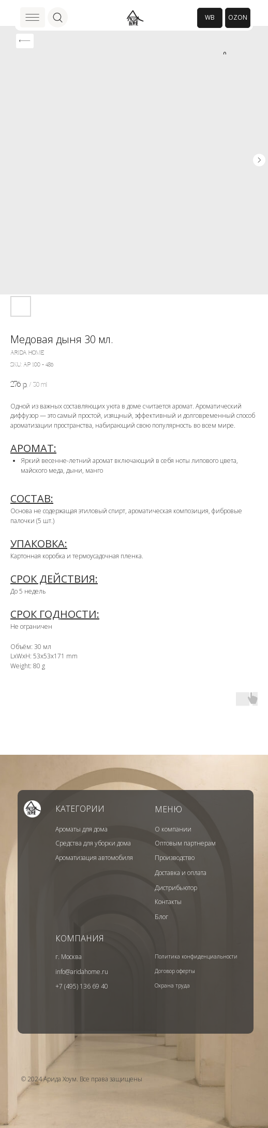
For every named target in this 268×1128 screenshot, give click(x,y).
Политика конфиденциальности (196, 956)
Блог (161, 916)
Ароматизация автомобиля (94, 857)
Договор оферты (175, 971)
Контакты (168, 901)
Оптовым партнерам (185, 843)
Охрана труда (172, 985)
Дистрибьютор (176, 887)
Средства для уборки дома (93, 843)
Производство (175, 857)
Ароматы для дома (81, 829)
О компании (173, 829)
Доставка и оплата (180, 872)
